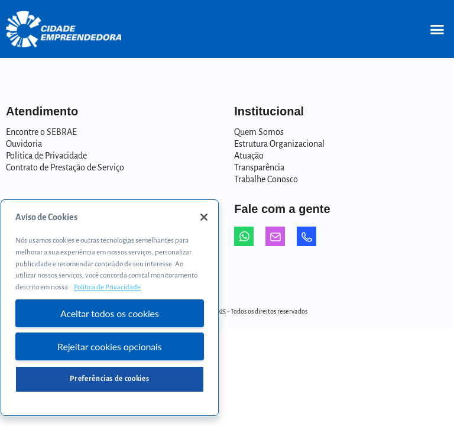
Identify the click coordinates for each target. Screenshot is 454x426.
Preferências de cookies (109, 379)
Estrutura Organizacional (279, 144)
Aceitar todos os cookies (109, 313)
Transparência (259, 167)
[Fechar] (204, 217)
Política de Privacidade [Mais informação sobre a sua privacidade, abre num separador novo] (107, 287)
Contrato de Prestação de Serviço (65, 167)
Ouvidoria (24, 144)
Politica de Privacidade (46, 155)
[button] (437, 29)
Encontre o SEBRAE (41, 132)
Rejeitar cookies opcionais (109, 346)
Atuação (249, 155)
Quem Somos (259, 132)
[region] (109, 308)
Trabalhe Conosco (266, 179)
